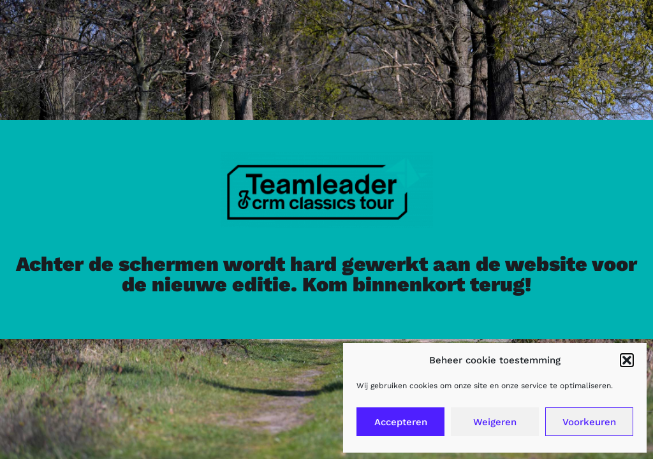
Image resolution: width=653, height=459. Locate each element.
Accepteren (400, 422)
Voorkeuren (589, 422)
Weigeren (495, 422)
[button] (626, 360)
